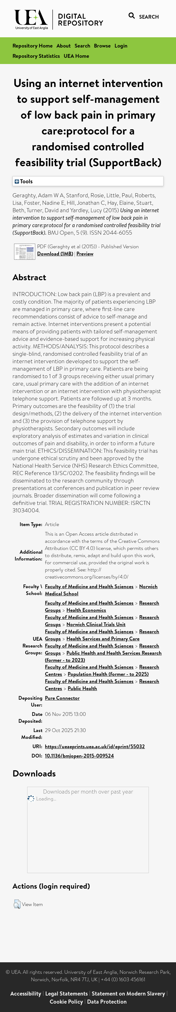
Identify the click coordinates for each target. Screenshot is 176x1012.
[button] (17, 904)
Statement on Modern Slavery (128, 993)
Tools (24, 181)
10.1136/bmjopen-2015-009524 (79, 755)
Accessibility (25, 993)
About (63, 45)
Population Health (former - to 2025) (108, 674)
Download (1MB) (55, 253)
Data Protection (107, 1001)
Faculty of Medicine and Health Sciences (89, 586)
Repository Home (32, 45)
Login (121, 45)
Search (82, 45)
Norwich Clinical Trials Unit (95, 624)
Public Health (82, 688)
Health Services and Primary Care (102, 638)
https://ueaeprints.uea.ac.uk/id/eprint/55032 (95, 746)
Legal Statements (66, 993)
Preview (84, 253)
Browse (102, 45)
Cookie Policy (66, 1001)
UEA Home (76, 55)
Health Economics (86, 610)
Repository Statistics (36, 55)
